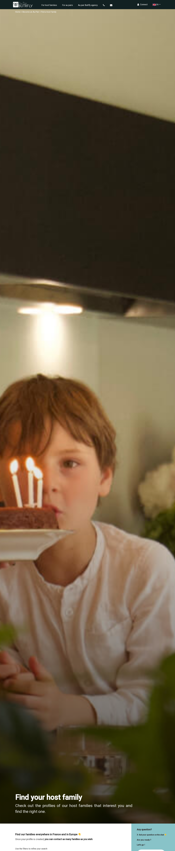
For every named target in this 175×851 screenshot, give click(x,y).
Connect (142, 4)
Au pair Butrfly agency (88, 5)
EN (156, 5)
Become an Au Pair (31, 12)
